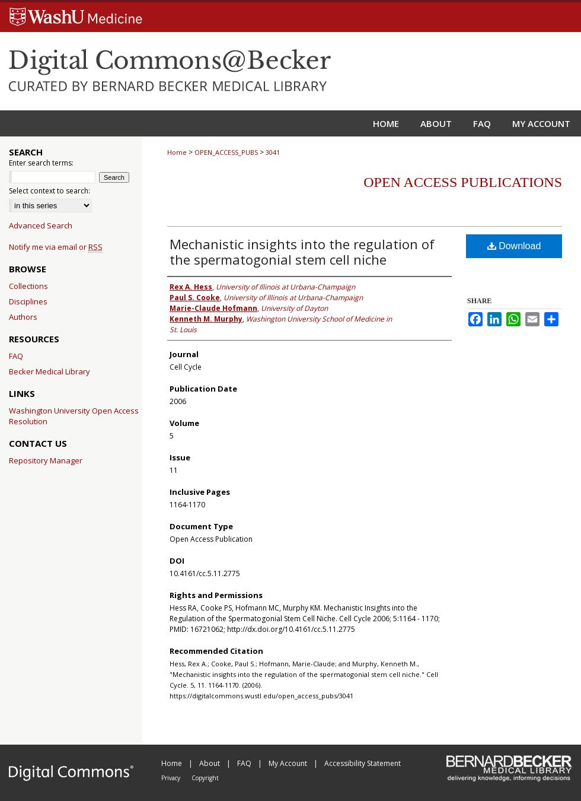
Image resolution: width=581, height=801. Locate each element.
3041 (273, 152)
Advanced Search (40, 225)
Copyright (205, 778)
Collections (28, 286)
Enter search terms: (41, 163)
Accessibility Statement (362, 763)
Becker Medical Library (49, 371)
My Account (289, 763)
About (210, 763)
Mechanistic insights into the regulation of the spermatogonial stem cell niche (302, 251)
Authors (23, 317)
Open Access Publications (462, 182)
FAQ (16, 356)
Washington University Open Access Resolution (74, 416)
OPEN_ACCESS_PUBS (226, 152)
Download (514, 246)
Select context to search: (49, 191)
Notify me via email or (56, 246)
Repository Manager (45, 460)
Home (177, 152)
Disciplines (28, 301)
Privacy (171, 778)
